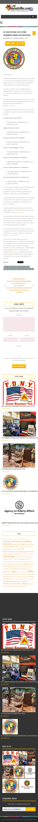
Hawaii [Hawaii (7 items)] (17, 552)
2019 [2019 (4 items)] (22, 539)
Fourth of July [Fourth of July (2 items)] (13, 549)
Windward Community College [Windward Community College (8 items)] (15, 583)
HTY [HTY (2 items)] (30, 561)
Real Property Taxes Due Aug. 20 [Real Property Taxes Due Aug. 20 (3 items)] (12, 574)
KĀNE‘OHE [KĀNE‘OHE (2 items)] (28, 569)
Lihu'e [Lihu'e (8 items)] (5, 571)
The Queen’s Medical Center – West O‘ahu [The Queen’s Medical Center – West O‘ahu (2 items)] (24, 579)
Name (11, 335)
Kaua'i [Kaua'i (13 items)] (27, 564)
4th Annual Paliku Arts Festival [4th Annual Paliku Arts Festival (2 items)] (10, 539)
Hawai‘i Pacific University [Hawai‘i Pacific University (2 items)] (24, 554)
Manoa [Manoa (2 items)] (9, 572)
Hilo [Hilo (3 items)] (32, 554)
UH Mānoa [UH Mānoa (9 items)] (7, 581)
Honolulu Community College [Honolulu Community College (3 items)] (23, 557)
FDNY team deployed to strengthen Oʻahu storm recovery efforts (18, 406)
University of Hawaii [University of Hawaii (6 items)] (19, 581)
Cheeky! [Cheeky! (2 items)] (26, 539)
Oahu (27, 38)
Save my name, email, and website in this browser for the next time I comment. (19, 359)
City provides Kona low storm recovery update (13, 469)
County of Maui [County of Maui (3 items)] (29, 544)
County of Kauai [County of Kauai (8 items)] (18, 544)
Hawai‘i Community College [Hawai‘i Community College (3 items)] (10, 554)
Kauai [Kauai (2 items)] (16, 566)
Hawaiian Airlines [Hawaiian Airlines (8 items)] (27, 551)
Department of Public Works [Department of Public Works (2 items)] (26, 546)
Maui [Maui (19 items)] (14, 571)
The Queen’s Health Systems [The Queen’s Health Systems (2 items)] (19, 576)
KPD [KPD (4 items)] (24, 569)
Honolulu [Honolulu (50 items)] (9, 556)
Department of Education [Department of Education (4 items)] (10, 546)
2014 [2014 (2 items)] (19, 539)
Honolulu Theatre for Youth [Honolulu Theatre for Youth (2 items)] (10, 559)
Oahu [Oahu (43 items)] (30, 571)
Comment (19, 315)
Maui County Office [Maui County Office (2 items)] (22, 572)
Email (27, 335)
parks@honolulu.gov (13, 252)
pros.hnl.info (12, 106)
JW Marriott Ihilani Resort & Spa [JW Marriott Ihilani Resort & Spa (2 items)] (16, 564)
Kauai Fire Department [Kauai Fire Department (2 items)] (23, 566)
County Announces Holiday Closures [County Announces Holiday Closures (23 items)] (17, 542)
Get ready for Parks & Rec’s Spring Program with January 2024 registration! (18, 268)
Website (19, 346)
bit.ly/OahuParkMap (12, 235)
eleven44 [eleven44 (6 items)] (6, 549)
